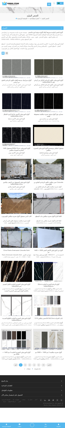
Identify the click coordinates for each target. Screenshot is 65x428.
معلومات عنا (16, 415)
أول (16, 380)
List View (6, 53)
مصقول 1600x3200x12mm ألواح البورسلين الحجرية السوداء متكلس (16, 153)
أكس (19, 417)
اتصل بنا (30, 415)
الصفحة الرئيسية (21, 18)
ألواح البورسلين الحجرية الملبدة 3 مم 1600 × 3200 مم (16, 367)
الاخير (49, 380)
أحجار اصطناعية (34, 18)
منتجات (24, 415)
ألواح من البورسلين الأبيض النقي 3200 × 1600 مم (48, 260)
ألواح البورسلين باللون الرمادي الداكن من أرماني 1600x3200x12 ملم (48, 82)
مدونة (4, 417)
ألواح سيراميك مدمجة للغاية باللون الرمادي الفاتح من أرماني (16, 82)
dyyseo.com (60, 420)
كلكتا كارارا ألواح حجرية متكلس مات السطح (48, 224)
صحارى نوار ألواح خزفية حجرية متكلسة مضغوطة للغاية (48, 117)
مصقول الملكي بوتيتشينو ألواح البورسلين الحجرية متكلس (48, 153)
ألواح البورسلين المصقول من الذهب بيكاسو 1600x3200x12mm (16, 189)
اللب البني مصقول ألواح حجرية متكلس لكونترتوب (16, 224)
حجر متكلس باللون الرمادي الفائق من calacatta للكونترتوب (48, 189)
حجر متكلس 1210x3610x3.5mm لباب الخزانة (48, 332)
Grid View (3, 53)
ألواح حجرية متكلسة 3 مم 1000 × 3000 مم (48, 367)
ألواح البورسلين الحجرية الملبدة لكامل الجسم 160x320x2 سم (17, 296)
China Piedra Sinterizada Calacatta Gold (16, 259)
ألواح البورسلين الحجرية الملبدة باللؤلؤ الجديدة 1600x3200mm (17, 332)
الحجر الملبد (45, 18)
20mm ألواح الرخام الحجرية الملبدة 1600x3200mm (48, 296)
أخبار (36, 415)
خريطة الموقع (12, 417)
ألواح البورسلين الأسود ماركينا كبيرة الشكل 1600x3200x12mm (16, 117)
